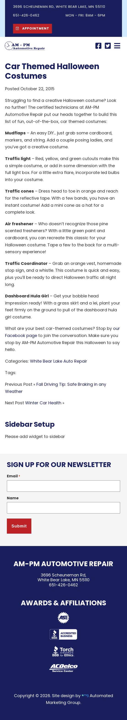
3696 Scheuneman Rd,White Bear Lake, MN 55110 (63, 577)
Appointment (31, 28)
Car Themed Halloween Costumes (52, 71)
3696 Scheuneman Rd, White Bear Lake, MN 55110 (59, 6)
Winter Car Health (43, 403)
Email (13, 476)
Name (13, 498)
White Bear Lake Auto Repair (58, 361)
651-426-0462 (63, 585)
